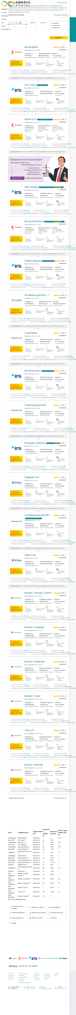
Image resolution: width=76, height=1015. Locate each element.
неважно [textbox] (32, 22)
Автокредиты (58, 907)
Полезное (47, 975)
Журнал (57, 973)
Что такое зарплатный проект (51, 932)
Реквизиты (11, 975)
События (36, 975)
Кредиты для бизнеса (38, 912)
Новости (36, 973)
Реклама (10, 977)
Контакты (11, 979)
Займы (3, 18)
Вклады (4, 12)
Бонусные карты (38, 918)
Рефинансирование (18, 912)
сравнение (62, 49)
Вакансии (21, 975)
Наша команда (23, 973)
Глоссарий (47, 977)
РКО (2, 22)
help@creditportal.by (47, 988)
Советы (46, 973)
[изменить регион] (62, 2)
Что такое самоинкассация (50, 940)
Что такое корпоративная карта (51, 935)
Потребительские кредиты (18, 907)
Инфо (46, 979)
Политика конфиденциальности (31, 994)
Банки (3, 25)
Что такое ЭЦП (46, 942)
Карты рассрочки (18, 918)
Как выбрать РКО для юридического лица (25, 938)
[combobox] (33, 22)
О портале (11, 973)
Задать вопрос (17, 178)
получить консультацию (16, 63)
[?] (32, 54)
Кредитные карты (58, 912)
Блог (56, 975)
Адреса (36, 977)
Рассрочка (37, 979)
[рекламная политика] (61, 15)
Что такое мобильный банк (50, 937)
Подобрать (59, 38)
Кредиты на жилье (38, 907)
